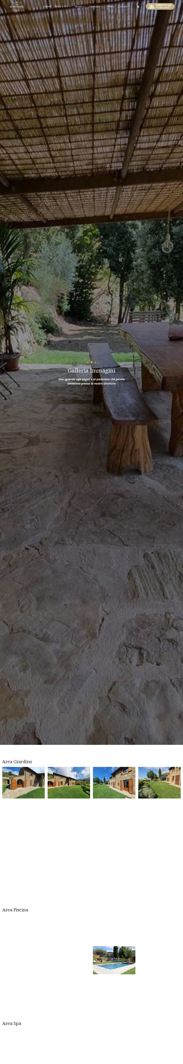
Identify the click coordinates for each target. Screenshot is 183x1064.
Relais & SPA (61, 6)
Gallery (110, 6)
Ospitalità (94, 6)
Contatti (122, 6)
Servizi (78, 6)
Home (47, 6)
